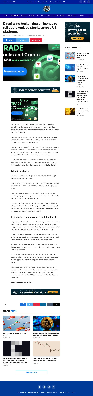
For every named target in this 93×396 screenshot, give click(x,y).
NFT (38, 15)
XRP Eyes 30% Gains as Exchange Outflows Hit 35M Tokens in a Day (45, 359)
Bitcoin (23, 15)
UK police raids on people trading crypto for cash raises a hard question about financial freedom (15, 360)
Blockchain (50, 15)
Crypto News (14, 15)
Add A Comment (31, 372)
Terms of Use (58, 1)
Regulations (71, 15)
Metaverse (61, 15)
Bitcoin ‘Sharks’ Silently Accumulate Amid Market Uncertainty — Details (46, 334)
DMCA (64, 1)
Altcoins (31, 15)
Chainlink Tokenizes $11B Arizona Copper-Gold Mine (83, 67)
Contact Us (29, 1)
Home (6, 15)
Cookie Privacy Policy (48, 1)
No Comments (30, 35)
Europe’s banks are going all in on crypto (15, 334)
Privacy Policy (37, 1)
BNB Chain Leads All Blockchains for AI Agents (83, 111)
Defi (42, 15)
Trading (81, 15)
